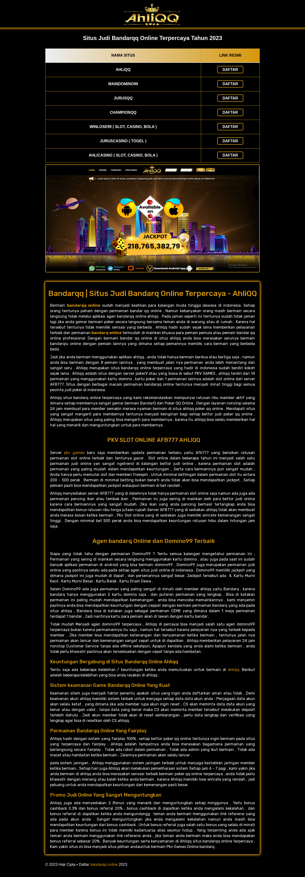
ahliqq (233, 669)
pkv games (74, 452)
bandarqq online (104, 864)
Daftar (230, 70)
